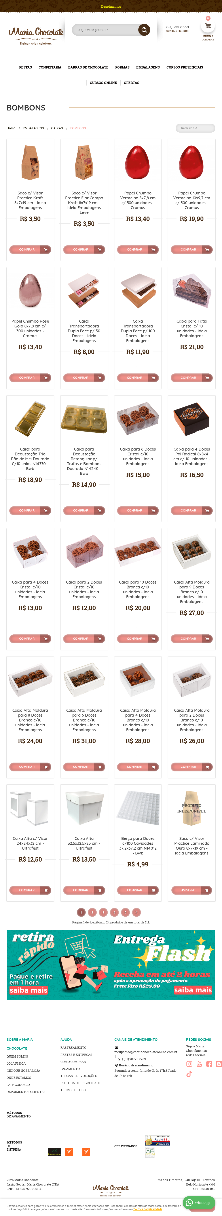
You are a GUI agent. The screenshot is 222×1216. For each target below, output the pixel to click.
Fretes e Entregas (76, 1054)
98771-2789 (135, 1059)
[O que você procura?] (144, 30)
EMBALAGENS (148, 67)
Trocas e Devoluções (79, 1076)
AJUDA (66, 1039)
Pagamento (70, 1069)
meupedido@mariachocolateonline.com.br (145, 1052)
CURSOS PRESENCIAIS (185, 67)
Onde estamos (19, 1077)
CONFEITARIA (50, 67)
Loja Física (16, 1063)
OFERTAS (131, 82)
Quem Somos (17, 1056)
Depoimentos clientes (26, 1092)
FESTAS (25, 67)
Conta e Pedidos (173, 31)
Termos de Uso (73, 1090)
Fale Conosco (18, 1085)
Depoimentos (111, 6)
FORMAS (122, 67)
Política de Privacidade (81, 1083)
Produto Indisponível (191, 808)
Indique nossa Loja (23, 1070)
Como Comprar (73, 1062)
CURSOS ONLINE (103, 82)
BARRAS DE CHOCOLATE (88, 67)
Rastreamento (73, 1047)
